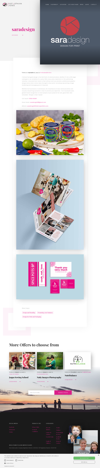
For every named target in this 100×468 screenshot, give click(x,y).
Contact (94, 4)
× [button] (98, 455)
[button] (54, 4)
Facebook (11, 427)
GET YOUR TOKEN (73, 4)
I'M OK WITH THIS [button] (84, 458)
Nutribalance (71, 375)
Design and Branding (29, 312)
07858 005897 (33, 98)
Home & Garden (58, 442)
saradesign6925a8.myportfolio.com (37, 106)
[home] (11, 4)
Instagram (12, 429)
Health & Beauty (86, 372)
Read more (26, 457)
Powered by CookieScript (9, 466)
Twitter (11, 432)
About (87, 4)
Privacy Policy (35, 427)
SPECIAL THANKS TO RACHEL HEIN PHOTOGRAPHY (20, 445)
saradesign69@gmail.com (38, 102)
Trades (58, 427)
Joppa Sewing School (18, 377)
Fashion (58, 430)
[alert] (50, 461)
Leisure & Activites (14, 374)
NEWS (81, 4)
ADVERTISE (63, 4)
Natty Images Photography (49, 377)
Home (47, 4)
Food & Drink (49, 437)
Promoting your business (45, 312)
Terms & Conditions (35, 430)
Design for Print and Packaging (32, 317)
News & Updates (48, 428)
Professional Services (45, 72)
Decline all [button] (84, 462)
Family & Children (48, 442)
